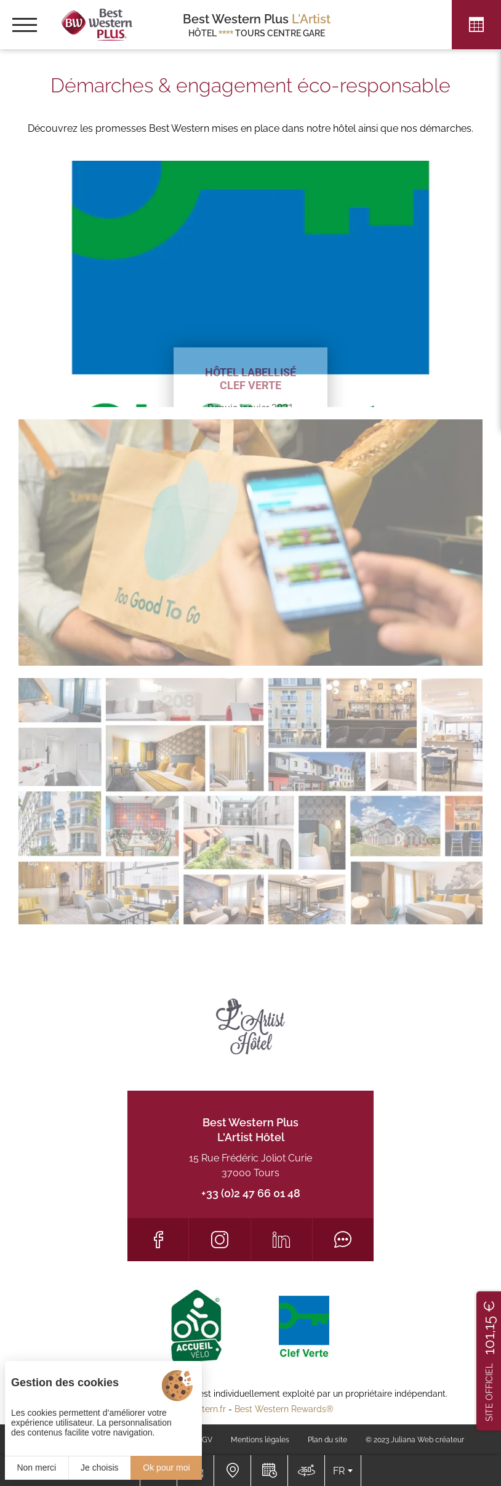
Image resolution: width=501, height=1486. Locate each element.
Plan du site (327, 1440)
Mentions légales (260, 1440)
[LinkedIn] (281, 1239)
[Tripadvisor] (343, 1239)
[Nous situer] (232, 1470)
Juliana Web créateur (427, 1440)
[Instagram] (219, 1239)
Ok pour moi (166, 1467)
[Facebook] (157, 1239)
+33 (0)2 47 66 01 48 (250, 1193)
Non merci (36, 1467)
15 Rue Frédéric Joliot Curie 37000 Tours (250, 1165)
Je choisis (99, 1467)
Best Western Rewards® (284, 1409)
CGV (204, 1440)
